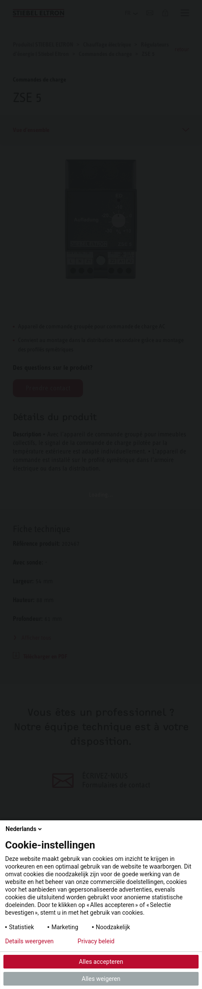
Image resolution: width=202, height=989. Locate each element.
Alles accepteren (101, 961)
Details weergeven (29, 941)
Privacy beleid (95, 941)
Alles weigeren (101, 978)
